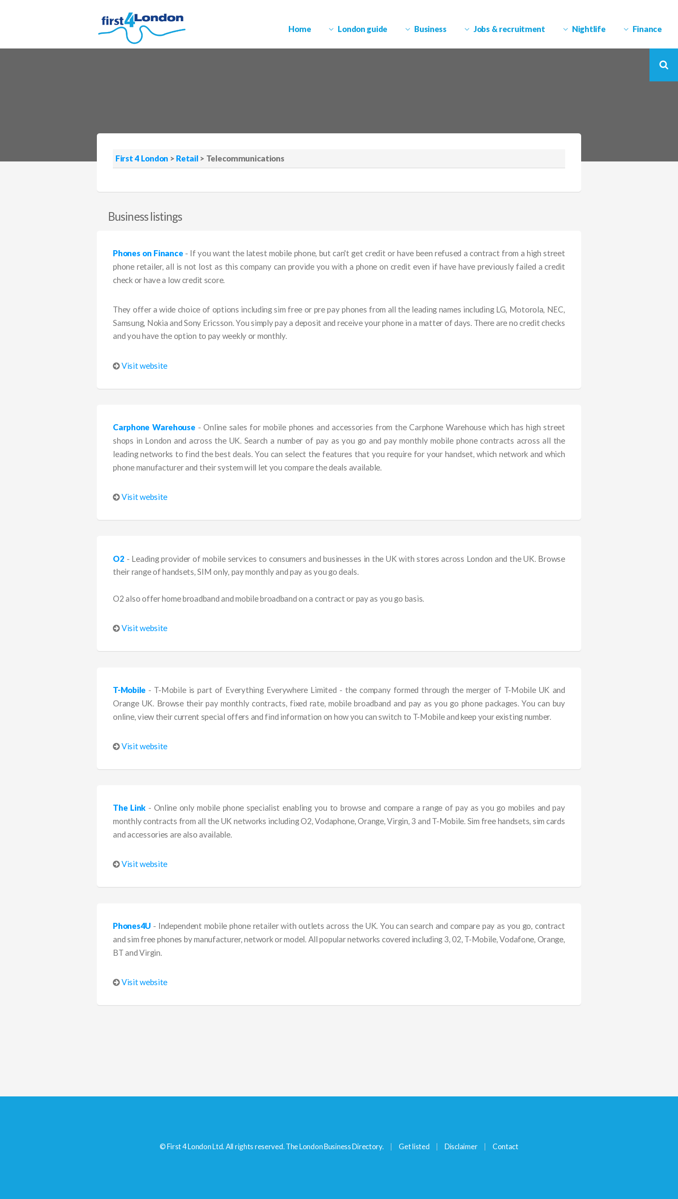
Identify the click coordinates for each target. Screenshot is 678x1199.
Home (299, 29)
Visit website (144, 366)
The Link (129, 807)
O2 (118, 559)
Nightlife (588, 29)
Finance (647, 29)
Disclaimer (461, 1146)
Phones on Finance (148, 253)
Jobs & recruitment (509, 29)
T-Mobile (129, 690)
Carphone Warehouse (154, 427)
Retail (187, 158)
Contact (505, 1146)
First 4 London (141, 158)
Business (430, 29)
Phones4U (132, 926)
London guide (362, 29)
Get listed (414, 1146)
